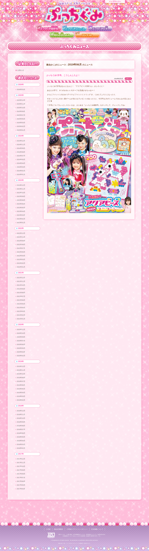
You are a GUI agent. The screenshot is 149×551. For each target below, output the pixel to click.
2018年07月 (21, 446)
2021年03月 (21, 322)
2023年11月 (21, 194)
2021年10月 (21, 294)
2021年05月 (21, 314)
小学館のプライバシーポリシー (77, 529)
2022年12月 (21, 240)
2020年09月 (21, 349)
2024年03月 (21, 171)
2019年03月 (21, 411)
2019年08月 (21, 391)
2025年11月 (21, 105)
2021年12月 (21, 287)
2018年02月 (21, 466)
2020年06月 (21, 357)
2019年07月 (21, 395)
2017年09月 (21, 488)
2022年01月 (21, 276)
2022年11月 (21, 244)
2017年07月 (21, 496)
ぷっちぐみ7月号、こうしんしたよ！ (63, 75)
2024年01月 (21, 179)
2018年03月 (21, 462)
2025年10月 (21, 108)
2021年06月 (21, 310)
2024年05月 (21, 163)
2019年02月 (21, 415)
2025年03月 (21, 124)
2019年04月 (21, 407)
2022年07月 (21, 256)
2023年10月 (21, 198)
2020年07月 (21, 353)
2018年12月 (21, 426)
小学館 (48, 529)
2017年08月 (21, 492)
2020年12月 (21, 341)
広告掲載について (97, 529)
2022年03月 (21, 268)
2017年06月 (21, 500)
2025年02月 (21, 128)
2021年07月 (21, 306)
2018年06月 (21, 450)
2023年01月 (21, 229)
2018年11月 (21, 430)
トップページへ (115, 1)
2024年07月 (21, 159)
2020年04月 (21, 365)
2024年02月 (21, 175)
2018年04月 (21, 458)
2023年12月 (21, 190)
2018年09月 (21, 438)
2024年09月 (21, 151)
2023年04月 (21, 217)
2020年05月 (21, 361)
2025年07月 (21, 116)
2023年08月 (21, 205)
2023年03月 (21, 221)
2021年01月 (21, 330)
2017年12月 (21, 477)
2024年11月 (21, 147)
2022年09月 (21, 248)
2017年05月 (21, 504)
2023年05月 (21, 213)
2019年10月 (21, 388)
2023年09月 (21, 201)
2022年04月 (21, 264)
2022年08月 (21, 252)
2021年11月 (21, 291)
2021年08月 (21, 302)
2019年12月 (21, 380)
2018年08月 (21, 442)
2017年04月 (21, 508)
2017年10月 (21, 484)
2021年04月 (21, 318)
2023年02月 (21, 225)
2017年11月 (21, 481)
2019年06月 (21, 399)
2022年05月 (21, 260)
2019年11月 (21, 384)
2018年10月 (21, 434)
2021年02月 (21, 326)
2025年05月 (21, 120)
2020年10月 (21, 345)
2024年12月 (21, 143)
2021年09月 (21, 298)
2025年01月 (21, 132)
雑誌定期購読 (58, 529)
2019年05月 (21, 403)
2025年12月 (21, 101)
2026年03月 (21, 90)
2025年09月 (21, 112)
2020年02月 (21, 369)
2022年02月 (21, 272)
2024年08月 (21, 155)
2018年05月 (21, 454)
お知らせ (128, 78)
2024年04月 (21, 167)
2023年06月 (21, 209)
